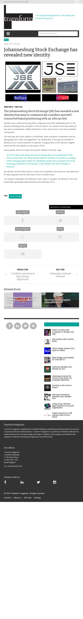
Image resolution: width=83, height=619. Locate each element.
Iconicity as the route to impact (62, 386)
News (6, 40)
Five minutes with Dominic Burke (63, 340)
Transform (17, 44)
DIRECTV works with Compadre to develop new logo (63, 332)
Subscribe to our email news (60, 207)
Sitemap (37, 498)
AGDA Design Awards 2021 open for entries (63, 349)
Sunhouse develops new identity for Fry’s (62, 368)
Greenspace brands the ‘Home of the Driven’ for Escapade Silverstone (62, 378)
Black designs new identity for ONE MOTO (63, 359)
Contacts (7, 498)
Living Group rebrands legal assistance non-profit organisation (63, 406)
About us (17, 498)
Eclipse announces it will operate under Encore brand (62, 415)
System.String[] (15, 196)
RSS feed (27, 498)
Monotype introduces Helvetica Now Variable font (61, 397)
